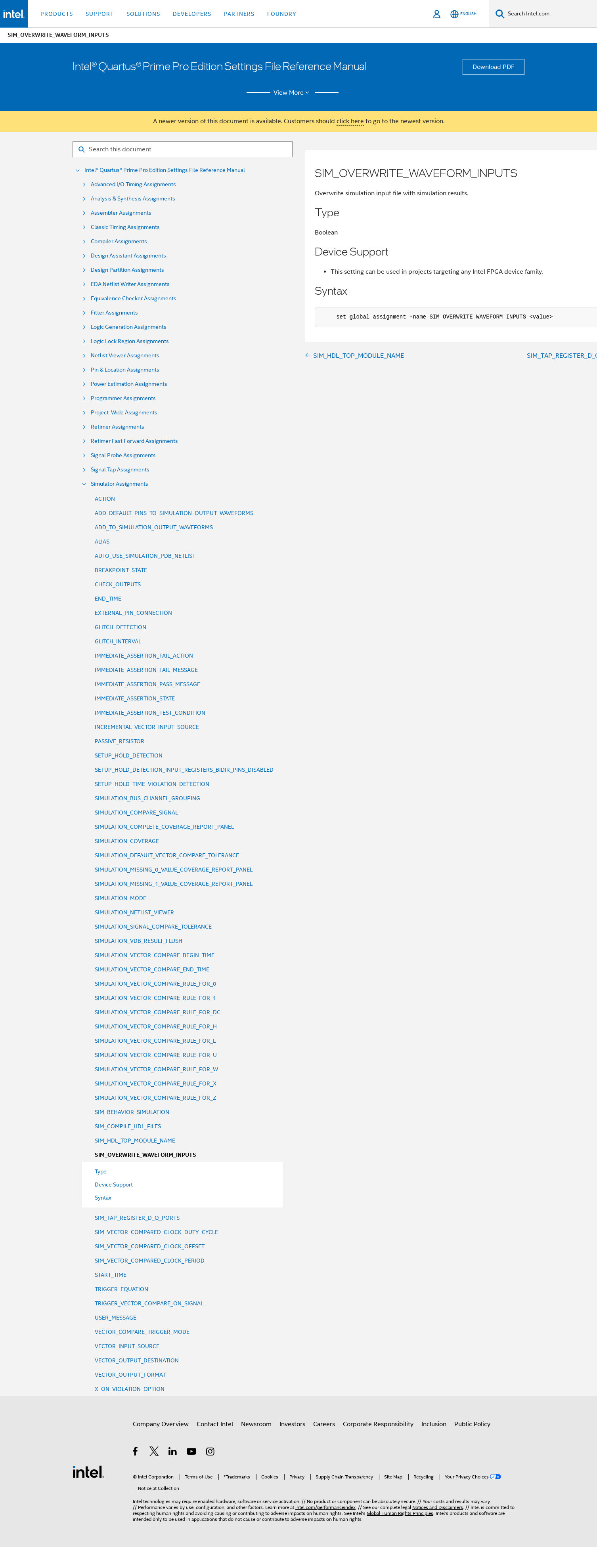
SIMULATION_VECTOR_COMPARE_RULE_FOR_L (155, 1040)
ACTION (105, 498)
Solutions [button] (143, 13)
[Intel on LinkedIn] (173, 1453)
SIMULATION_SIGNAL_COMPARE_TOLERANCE (153, 926)
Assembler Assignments (121, 213)
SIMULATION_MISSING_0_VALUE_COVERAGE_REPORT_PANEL (174, 869)
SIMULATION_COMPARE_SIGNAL (136, 812)
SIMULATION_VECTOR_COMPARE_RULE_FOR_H (156, 1026)
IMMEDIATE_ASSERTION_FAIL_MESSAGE (146, 669)
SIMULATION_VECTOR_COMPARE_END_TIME (152, 969)
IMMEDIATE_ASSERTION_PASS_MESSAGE (147, 684)
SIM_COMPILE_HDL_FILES (128, 1126)
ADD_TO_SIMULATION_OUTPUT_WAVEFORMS (154, 527)
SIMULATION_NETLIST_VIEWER (134, 912)
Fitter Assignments (114, 312)
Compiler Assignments (119, 241)
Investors (292, 1424)
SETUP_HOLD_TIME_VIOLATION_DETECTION (152, 784)
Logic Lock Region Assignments (130, 341)
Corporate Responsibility (378, 1424)
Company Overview (161, 1424)
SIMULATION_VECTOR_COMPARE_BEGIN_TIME (154, 955)
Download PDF (494, 67)
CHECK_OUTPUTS (118, 584)
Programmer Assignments (123, 398)
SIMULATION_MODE (120, 898)
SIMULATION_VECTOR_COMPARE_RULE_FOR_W (156, 1069)
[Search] (500, 14)
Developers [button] (192, 13)
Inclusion (433, 1424)
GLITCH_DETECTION (120, 627)
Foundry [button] (282, 13)
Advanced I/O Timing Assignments (133, 184)
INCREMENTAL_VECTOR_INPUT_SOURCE (147, 727)
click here (350, 121)
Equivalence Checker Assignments (133, 298)
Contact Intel (215, 1424)
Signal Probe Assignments (123, 455)
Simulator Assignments (119, 484)
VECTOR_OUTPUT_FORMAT (130, 1374)
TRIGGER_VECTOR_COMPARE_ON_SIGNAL (149, 1303)
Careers (324, 1424)
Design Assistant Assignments (128, 255)
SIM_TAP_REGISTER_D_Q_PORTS (137, 1217)
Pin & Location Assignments (125, 369)
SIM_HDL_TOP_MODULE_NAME (135, 1140)
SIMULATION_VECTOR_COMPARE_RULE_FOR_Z (155, 1097)
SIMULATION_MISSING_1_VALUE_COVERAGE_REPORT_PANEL (174, 883)
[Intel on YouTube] (192, 1453)
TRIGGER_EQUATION (121, 1289)
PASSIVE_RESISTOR (119, 741)
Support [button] (100, 13)
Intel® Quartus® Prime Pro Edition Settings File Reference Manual (164, 170)
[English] (463, 14)
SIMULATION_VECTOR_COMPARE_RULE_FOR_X (155, 1083)
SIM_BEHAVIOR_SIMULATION (132, 1112)
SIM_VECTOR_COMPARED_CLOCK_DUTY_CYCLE (156, 1232)
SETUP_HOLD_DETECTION (129, 755)
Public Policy (472, 1424)
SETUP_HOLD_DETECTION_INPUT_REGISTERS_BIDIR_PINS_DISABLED (184, 769)
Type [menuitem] (101, 1171)
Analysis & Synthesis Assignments (133, 198)
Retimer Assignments (117, 426)
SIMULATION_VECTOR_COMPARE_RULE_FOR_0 (155, 983)
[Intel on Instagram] (211, 1453)
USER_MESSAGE (115, 1317)
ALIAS (102, 541)
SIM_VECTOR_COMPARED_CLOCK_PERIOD (150, 1260)
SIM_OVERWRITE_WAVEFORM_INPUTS (145, 1155)
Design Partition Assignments (127, 270)
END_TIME (108, 598)
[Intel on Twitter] (154, 1453)
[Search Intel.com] (551, 14)
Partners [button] (239, 13)
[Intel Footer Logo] (88, 1471)
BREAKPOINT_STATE (121, 570)
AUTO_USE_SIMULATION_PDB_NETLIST (145, 555)
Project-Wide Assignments (124, 412)
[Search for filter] (183, 149)
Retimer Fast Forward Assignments (134, 441)
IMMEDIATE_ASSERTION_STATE (135, 698)
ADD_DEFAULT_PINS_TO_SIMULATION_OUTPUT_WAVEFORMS (174, 513)
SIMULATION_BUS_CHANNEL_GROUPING (147, 798)
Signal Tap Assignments (120, 469)
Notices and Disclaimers (437, 1507)
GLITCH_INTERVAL (118, 641)
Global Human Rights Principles (400, 1513)
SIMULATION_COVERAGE (127, 841)
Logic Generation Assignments (128, 327)
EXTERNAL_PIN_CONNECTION (133, 612)
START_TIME (110, 1274)
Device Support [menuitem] (114, 1184)
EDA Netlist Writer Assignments (130, 284)
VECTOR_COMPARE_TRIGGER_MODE (142, 1331)
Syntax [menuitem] (103, 1197)
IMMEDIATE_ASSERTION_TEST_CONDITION (150, 712)
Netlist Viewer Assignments (125, 355)
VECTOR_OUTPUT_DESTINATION (137, 1360)
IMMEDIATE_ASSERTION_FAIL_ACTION (144, 655)
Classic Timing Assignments (125, 227)
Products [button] (56, 13)
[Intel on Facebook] (136, 1453)
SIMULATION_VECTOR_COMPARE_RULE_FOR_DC (157, 1012)
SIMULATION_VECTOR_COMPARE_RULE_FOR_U (156, 1055)
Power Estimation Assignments (129, 384)
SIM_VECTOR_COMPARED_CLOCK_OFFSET (150, 1246)
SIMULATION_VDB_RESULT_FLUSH (138, 940)
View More (293, 93)
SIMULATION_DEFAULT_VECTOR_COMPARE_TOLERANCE (167, 855)
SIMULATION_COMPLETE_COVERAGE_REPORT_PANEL (164, 826)
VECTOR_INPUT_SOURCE (127, 1346)
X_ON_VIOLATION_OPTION (130, 1388)
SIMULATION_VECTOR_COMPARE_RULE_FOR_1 (155, 997)
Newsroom (256, 1424)
